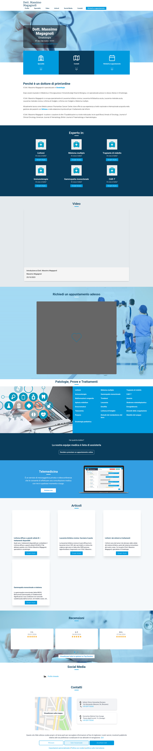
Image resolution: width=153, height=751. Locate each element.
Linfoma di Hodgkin (108, 411)
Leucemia (104, 403)
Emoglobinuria (131, 407)
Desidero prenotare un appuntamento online (76, 452)
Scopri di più (40, 160)
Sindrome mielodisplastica (136, 403)
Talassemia (79, 411)
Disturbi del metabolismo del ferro (111, 416)
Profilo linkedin (53, 676)
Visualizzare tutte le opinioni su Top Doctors (76, 656)
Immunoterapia (80, 394)
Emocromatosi (80, 407)
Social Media (68, 8)
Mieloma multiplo (107, 390)
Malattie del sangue (133, 415)
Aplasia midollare (81, 403)
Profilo (27, 8)
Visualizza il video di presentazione (45, 44)
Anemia (129, 398)
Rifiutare (51, 743)
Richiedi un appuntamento (96, 8)
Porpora (78, 415)
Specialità (37, 8)
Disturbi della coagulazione (136, 411)
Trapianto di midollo (133, 390)
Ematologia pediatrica (83, 422)
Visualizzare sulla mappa (53, 713)
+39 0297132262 (88, 706)
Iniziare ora (48, 490)
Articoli (56, 8)
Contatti (80, 8)
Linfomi (78, 390)
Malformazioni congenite (84, 398)
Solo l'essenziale (76, 743)
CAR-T (128, 394)
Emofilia (104, 407)
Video (47, 8)
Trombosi (104, 398)
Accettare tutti (102, 743)
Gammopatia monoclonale (110, 394)
